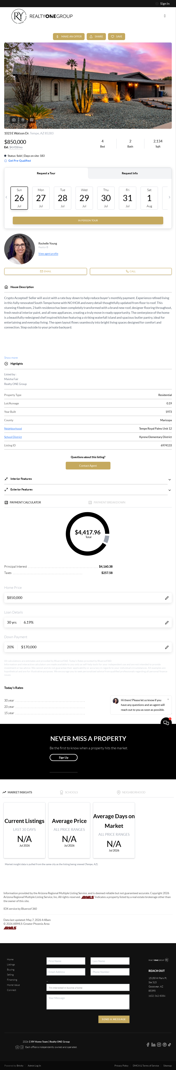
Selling (10, 974)
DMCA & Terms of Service (146, 1065)
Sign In (162, 3)
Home (10, 959)
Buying (10, 969)
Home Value (13, 985)
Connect (11, 990)
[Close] (168, 1036)
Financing (12, 979)
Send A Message (114, 1019)
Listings (11, 964)
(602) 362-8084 (157, 995)
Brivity (20, 1065)
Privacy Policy (121, 1065)
